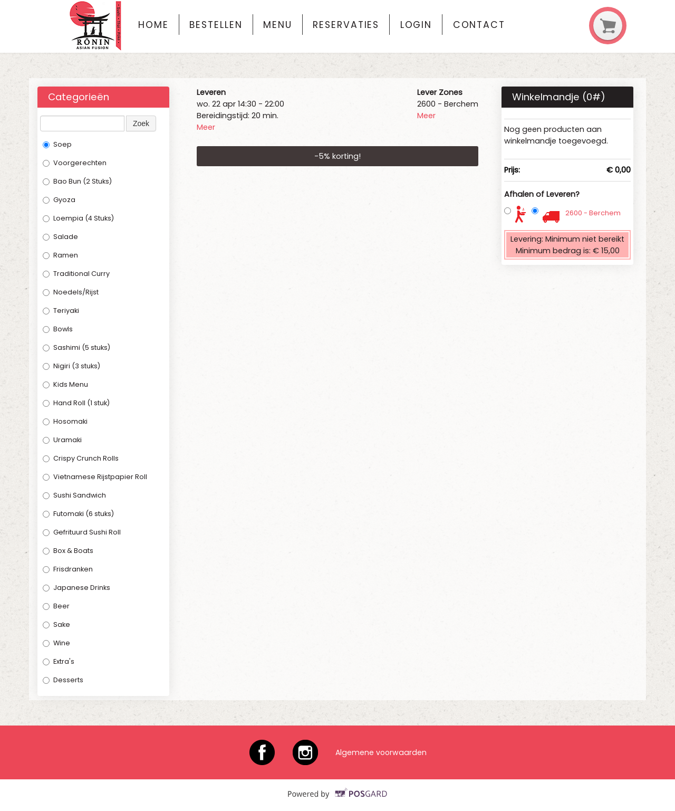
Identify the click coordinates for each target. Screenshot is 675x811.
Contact (479, 24)
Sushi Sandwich (74, 495)
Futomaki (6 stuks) (78, 513)
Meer (206, 127)
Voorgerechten (75, 162)
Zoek (141, 123)
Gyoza (59, 199)
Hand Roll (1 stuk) (76, 402)
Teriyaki (61, 310)
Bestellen (215, 24)
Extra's (58, 661)
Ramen (60, 255)
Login (416, 24)
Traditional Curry (76, 273)
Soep (57, 144)
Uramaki (62, 439)
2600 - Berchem (593, 212)
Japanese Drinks (76, 587)
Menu (277, 24)
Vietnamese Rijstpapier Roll (95, 476)
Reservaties (346, 24)
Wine (56, 642)
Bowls (58, 329)
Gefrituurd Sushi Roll (82, 532)
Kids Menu (65, 384)
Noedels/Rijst (71, 292)
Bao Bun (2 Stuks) (77, 181)
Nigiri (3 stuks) (71, 365)
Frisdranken (68, 569)
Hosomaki (65, 421)
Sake (56, 624)
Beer (56, 606)
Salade (60, 236)
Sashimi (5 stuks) (76, 347)
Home (153, 24)
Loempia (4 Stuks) (78, 218)
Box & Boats (68, 550)
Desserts (63, 679)
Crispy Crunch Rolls (81, 458)
